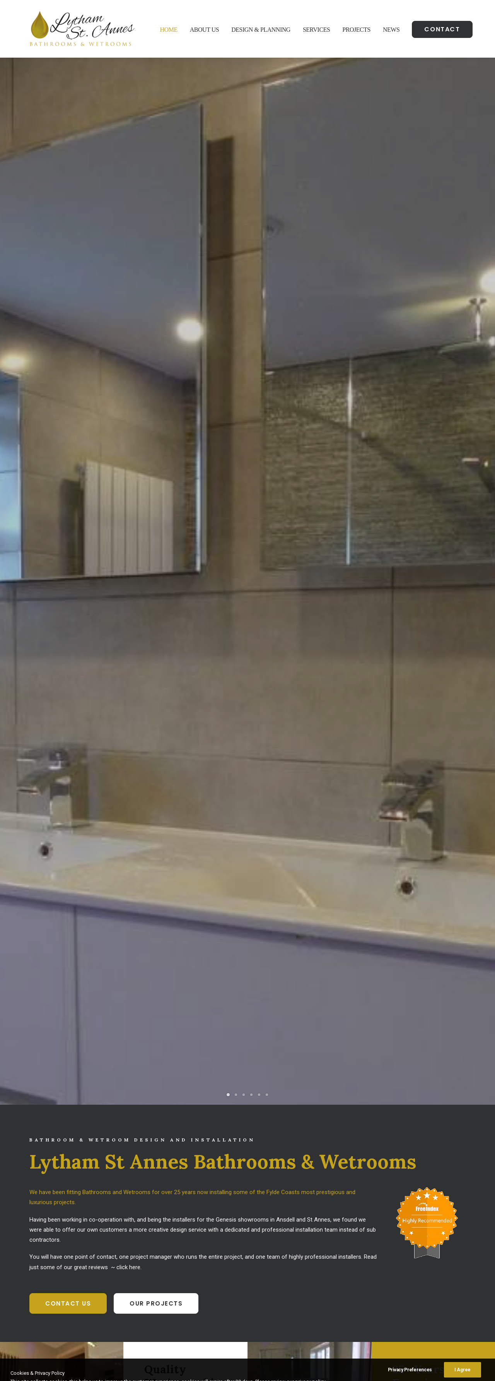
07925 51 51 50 (181, 1262)
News (391, 29)
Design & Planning (260, 29)
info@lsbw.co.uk (178, 1272)
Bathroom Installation (394, 1253)
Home (169, 29)
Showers (302, 848)
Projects (356, 29)
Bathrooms (228, 848)
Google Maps (72, 1272)
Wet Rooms (267, 848)
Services (316, 29)
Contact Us (68, 422)
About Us (204, 29)
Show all (193, 848)
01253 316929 (177, 1253)
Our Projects (156, 422)
